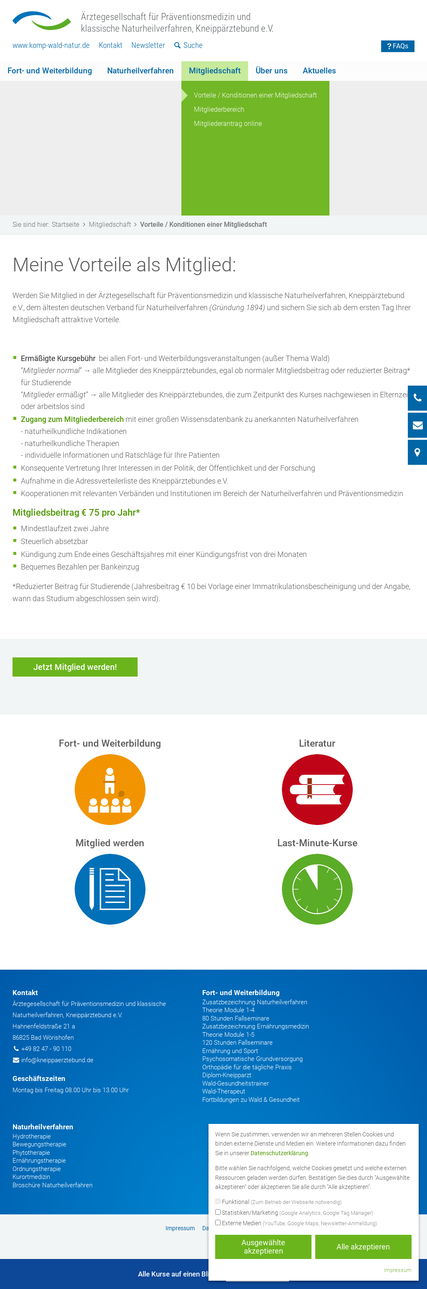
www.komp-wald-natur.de (51, 45)
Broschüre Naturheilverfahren (53, 1185)
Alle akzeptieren (363, 1246)
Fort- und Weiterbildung (50, 70)
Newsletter (148, 45)
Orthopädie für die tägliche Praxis (247, 1067)
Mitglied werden (109, 843)
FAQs (398, 46)
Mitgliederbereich (219, 109)
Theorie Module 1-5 (228, 1034)
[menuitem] (51, 46)
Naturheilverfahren (140, 70)
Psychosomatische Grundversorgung (252, 1059)
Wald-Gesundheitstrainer (235, 1083)
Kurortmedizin (31, 1177)
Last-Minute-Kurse (317, 843)
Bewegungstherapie (39, 1144)
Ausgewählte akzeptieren (263, 1246)
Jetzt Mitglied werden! (75, 667)
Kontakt (111, 45)
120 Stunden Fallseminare (237, 1042)
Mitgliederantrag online (228, 124)
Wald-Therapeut (223, 1091)
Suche (188, 45)
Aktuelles (319, 70)
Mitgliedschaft (215, 70)
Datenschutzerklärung (279, 1153)
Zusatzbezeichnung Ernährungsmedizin (255, 1026)
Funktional (278, 1202)
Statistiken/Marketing (294, 1213)
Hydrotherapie (32, 1136)
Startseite (70, 224)
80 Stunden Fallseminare (235, 1018)
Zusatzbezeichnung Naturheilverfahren (254, 1002)
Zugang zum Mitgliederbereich (72, 419)
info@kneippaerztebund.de (57, 1060)
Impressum (180, 1228)
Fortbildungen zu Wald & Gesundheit (251, 1099)
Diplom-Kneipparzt (226, 1075)
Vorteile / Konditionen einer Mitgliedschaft (255, 95)
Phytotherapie (31, 1152)
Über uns (272, 70)
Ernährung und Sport (230, 1051)
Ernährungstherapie (39, 1160)
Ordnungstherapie (37, 1169)
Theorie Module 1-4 (228, 1010)
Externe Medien (296, 1223)
